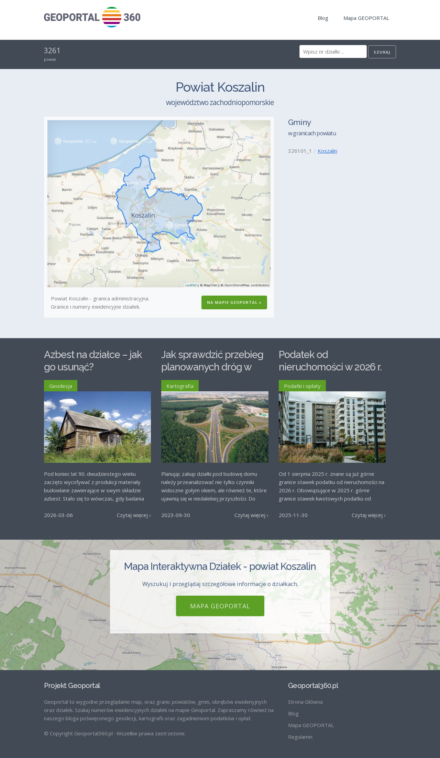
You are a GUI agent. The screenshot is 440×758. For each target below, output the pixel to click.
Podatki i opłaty (302, 385)
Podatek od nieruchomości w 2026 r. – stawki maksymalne (330, 367)
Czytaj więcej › (134, 515)
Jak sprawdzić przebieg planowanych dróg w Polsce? (212, 367)
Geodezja (60, 385)
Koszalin (327, 150)
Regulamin (300, 736)
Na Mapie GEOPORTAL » (234, 302)
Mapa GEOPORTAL (366, 17)
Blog (323, 17)
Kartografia (180, 385)
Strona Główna (305, 701)
